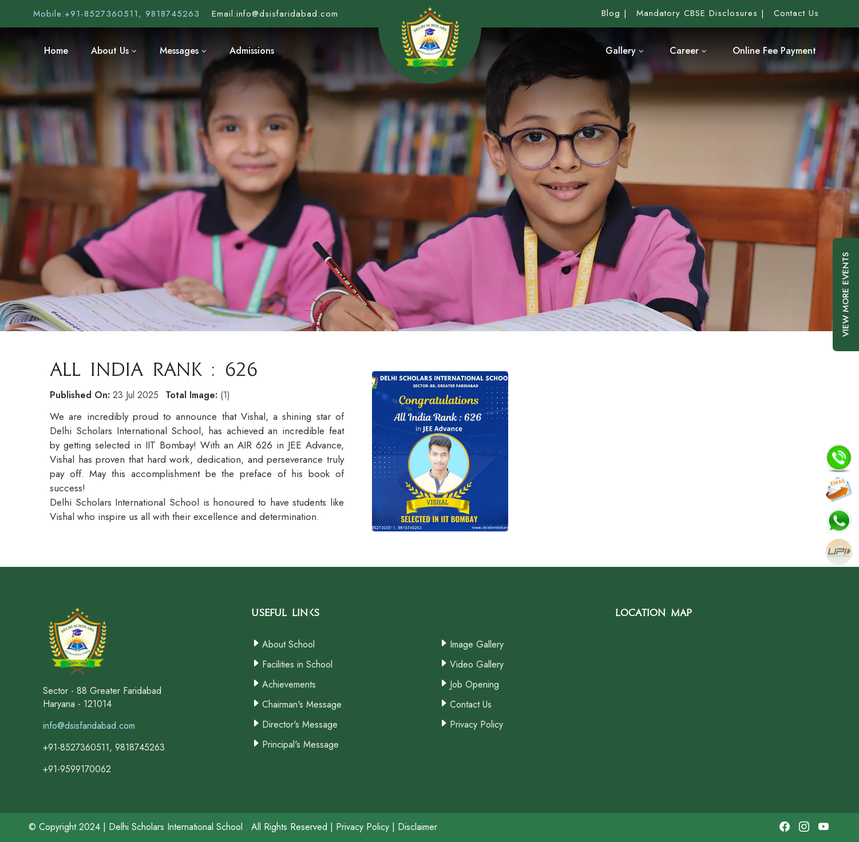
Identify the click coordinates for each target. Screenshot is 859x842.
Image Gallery (477, 644)
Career (688, 50)
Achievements (289, 684)
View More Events (846, 303)
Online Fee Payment (774, 50)
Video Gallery (477, 664)
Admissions (251, 50)
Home (56, 50)
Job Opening (474, 684)
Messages (183, 50)
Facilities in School (297, 664)
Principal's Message (300, 744)
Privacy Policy (476, 724)
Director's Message (300, 724)
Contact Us (471, 704)
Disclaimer (417, 826)
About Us (114, 50)
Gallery (624, 50)
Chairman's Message (302, 704)
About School (288, 644)
